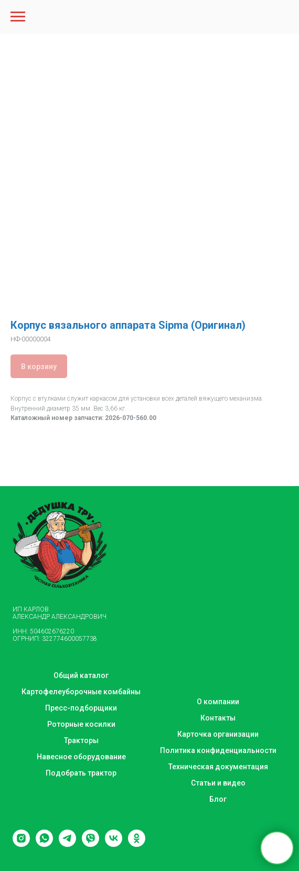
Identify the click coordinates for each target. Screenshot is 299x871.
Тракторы (81, 740)
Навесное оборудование (81, 756)
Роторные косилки (81, 724)
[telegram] (67, 844)
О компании (218, 701)
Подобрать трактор (81, 773)
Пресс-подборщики (81, 708)
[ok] (136, 844)
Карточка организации (218, 734)
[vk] (113, 844)
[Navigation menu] (17, 17)
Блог (218, 799)
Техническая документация (218, 766)
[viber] (90, 844)
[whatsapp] (44, 844)
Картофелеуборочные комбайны (81, 691)
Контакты (218, 718)
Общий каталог (81, 675)
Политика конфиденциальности (218, 750)
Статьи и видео (218, 783)
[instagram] (21, 844)
